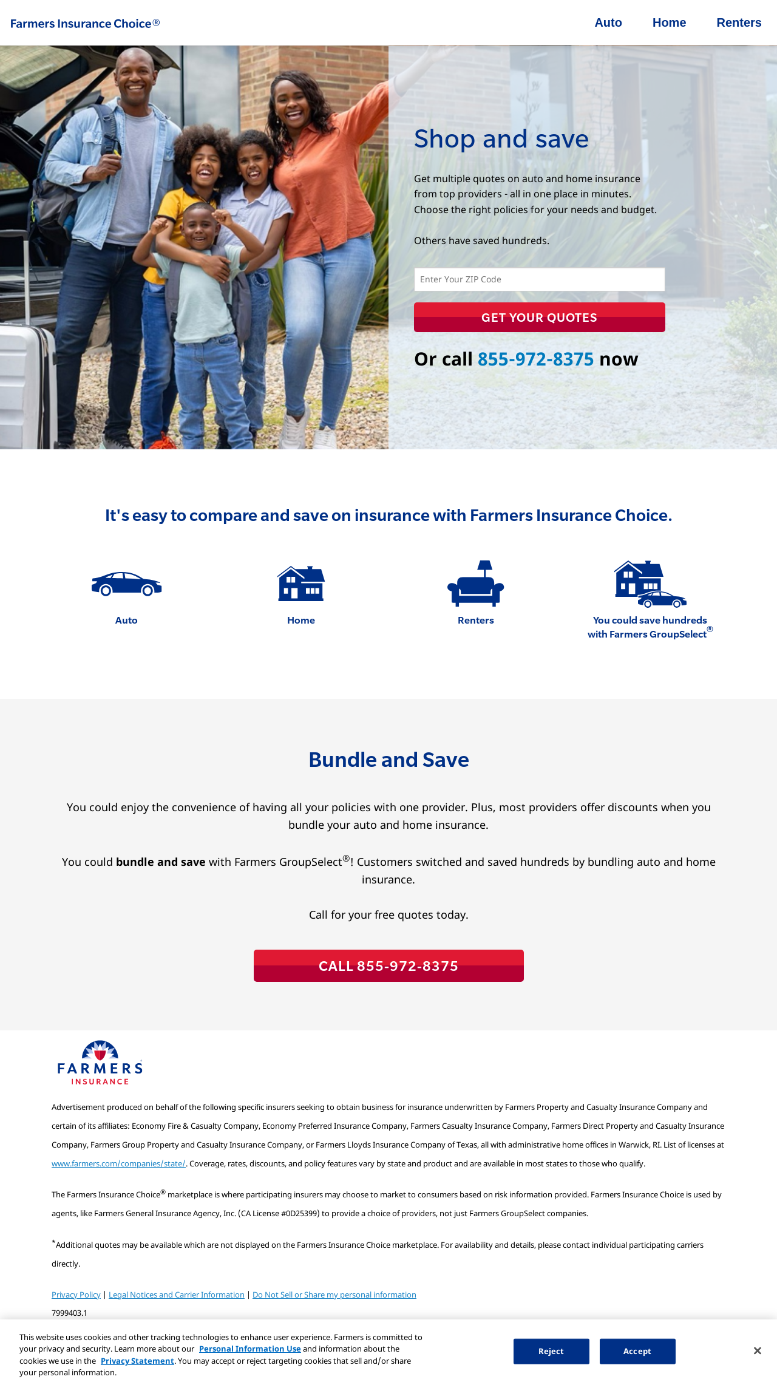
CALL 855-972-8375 (389, 965)
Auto (608, 22)
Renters (739, 22)
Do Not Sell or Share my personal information (334, 1294)
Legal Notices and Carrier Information (177, 1294)
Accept (637, 1351)
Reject (551, 1351)
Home (670, 22)
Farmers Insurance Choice (85, 23)
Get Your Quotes (539, 317)
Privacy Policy (76, 1294)
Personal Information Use (250, 1348)
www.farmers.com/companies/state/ (119, 1163)
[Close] (757, 1350)
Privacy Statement (137, 1360)
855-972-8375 (536, 358)
